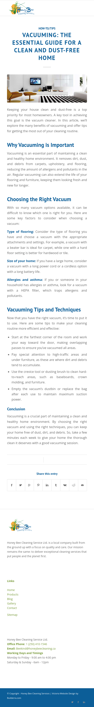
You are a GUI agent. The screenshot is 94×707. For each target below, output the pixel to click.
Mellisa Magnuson (61, 459)
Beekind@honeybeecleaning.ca (35, 648)
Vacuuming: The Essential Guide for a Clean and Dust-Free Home (47, 46)
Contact (12, 608)
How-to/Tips (47, 28)
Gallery (11, 603)
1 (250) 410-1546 (36, 644)
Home (11, 590)
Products (12, 594)
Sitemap (12, 615)
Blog (10, 599)
